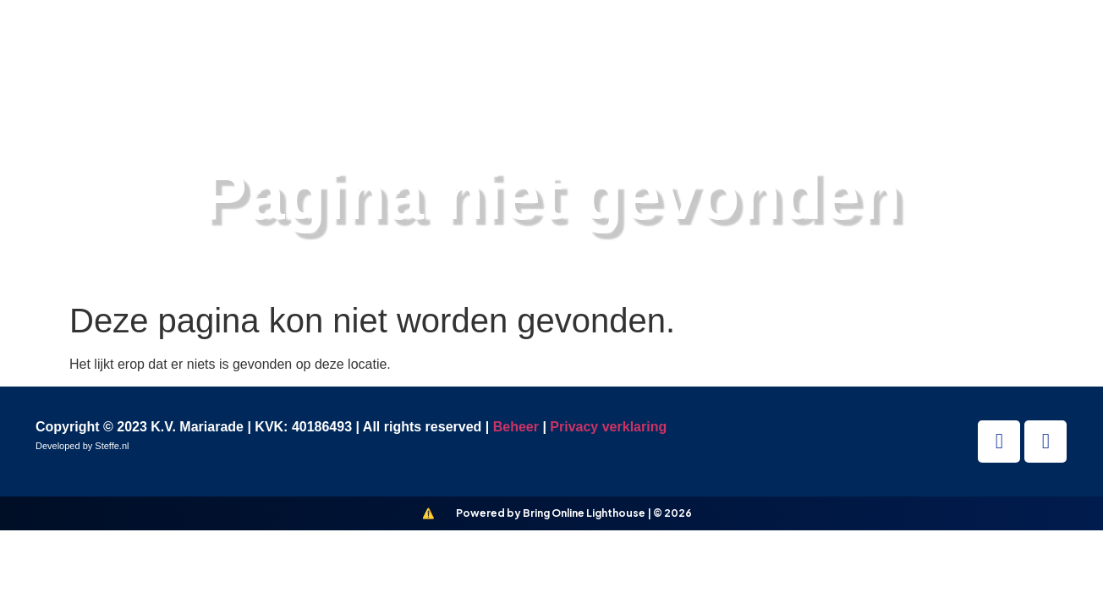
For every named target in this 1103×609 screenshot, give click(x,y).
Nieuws (744, 49)
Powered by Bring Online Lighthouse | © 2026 (574, 513)
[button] (1062, 49)
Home (417, 49)
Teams (508, 49)
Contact (980, 49)
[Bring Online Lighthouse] (429, 513)
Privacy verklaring (608, 427)
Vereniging (624, 49)
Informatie (860, 49)
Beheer (516, 427)
